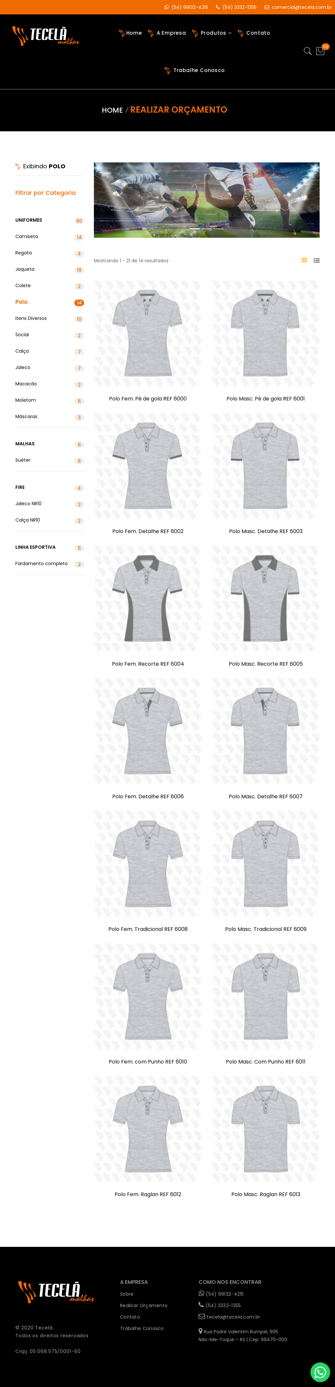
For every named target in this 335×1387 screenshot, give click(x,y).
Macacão (49, 384)
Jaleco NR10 (49, 504)
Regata (49, 253)
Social (49, 335)
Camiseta (49, 237)
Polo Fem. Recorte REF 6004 (148, 664)
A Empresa (167, 33)
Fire (49, 487)
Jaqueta (49, 269)
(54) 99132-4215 (183, 7)
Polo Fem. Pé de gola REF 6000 (148, 399)
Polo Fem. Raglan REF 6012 (148, 1194)
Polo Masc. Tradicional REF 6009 (265, 929)
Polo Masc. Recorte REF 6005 (266, 664)
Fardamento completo (49, 564)
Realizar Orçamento (144, 1305)
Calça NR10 (49, 520)
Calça (49, 351)
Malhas (49, 444)
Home (130, 33)
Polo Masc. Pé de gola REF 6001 (266, 399)
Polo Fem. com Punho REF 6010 (148, 1062)
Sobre (127, 1294)
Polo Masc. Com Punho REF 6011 (265, 1062)
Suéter (49, 460)
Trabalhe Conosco (195, 70)
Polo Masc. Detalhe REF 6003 (266, 531)
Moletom (49, 400)
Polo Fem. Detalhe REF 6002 (148, 531)
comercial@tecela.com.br (295, 7)
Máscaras (49, 417)
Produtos (212, 33)
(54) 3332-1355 (232, 7)
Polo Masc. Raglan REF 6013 (265, 1194)
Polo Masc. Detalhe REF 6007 (265, 797)
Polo (49, 302)
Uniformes (49, 220)
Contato (254, 33)
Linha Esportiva (49, 547)
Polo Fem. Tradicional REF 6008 (147, 929)
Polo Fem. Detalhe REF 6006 (148, 797)
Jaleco (49, 368)
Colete (49, 286)
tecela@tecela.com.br (229, 1316)
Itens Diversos (49, 319)
